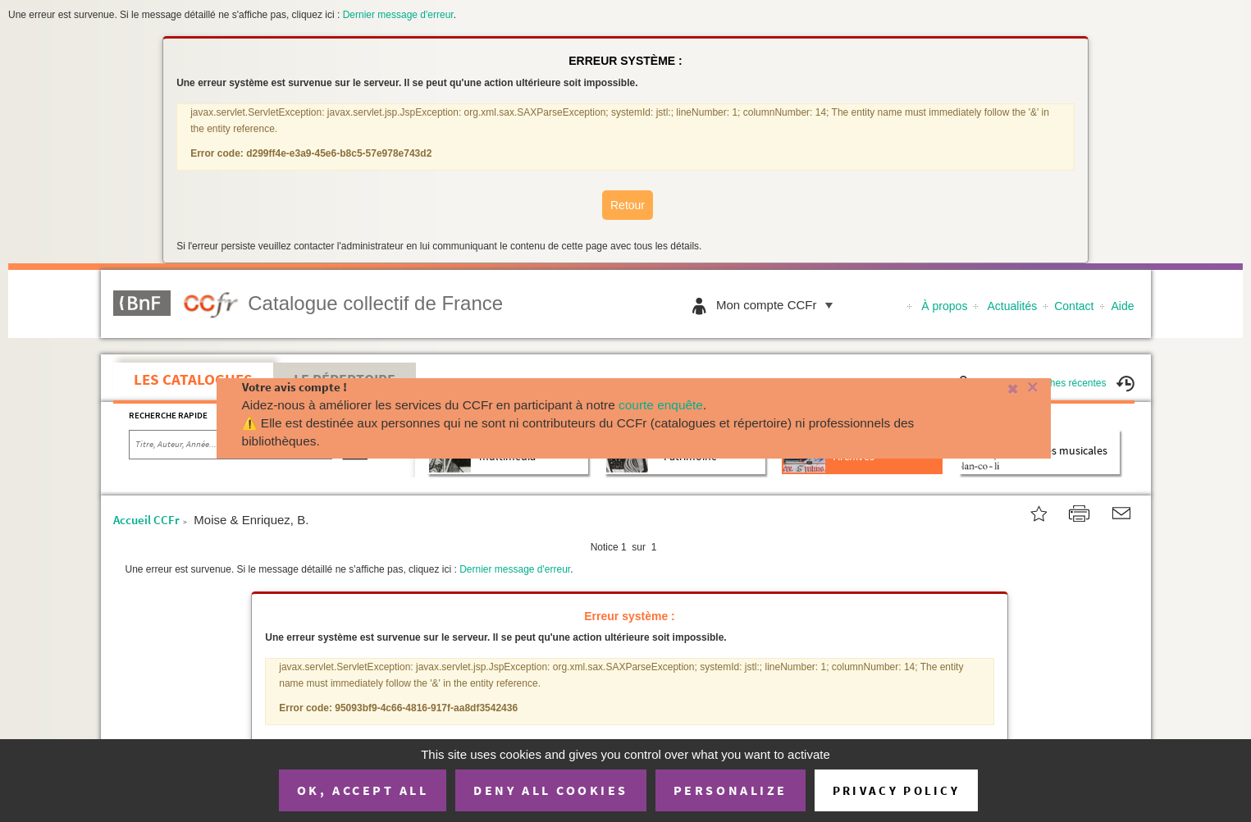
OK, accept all (362, 790)
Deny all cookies (550, 790)
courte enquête (661, 405)
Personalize (730, 790)
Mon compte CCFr (779, 304)
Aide (1122, 306)
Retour (627, 205)
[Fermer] (1004, 387)
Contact (1073, 306)
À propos (944, 306)
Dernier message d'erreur (398, 15)
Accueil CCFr (146, 519)
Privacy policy (896, 790)
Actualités (1013, 306)
